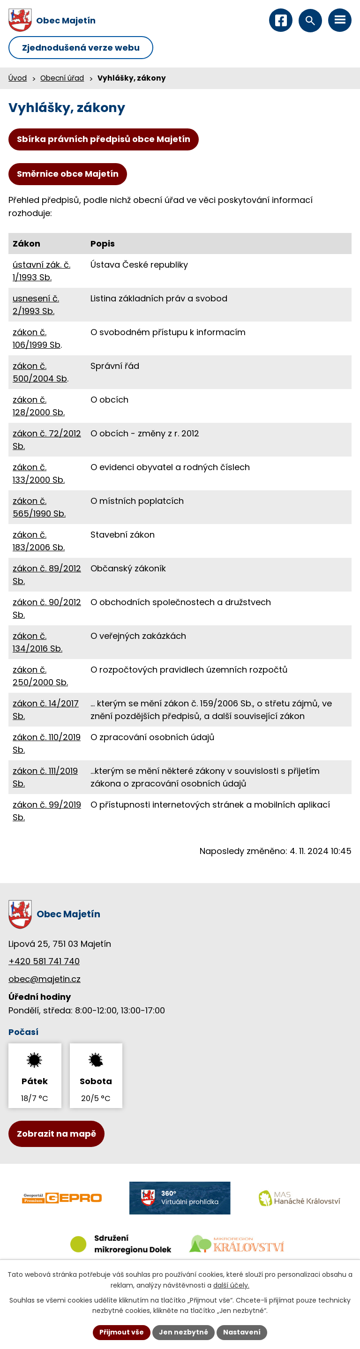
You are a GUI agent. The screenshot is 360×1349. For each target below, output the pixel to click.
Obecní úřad (62, 78)
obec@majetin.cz (44, 979)
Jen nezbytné (183, 1332)
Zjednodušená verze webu (81, 47)
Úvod (17, 78)
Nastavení (242, 1332)
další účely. (231, 1285)
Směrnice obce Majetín (68, 174)
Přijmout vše (121, 1332)
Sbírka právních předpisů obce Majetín (103, 139)
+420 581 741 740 (44, 961)
